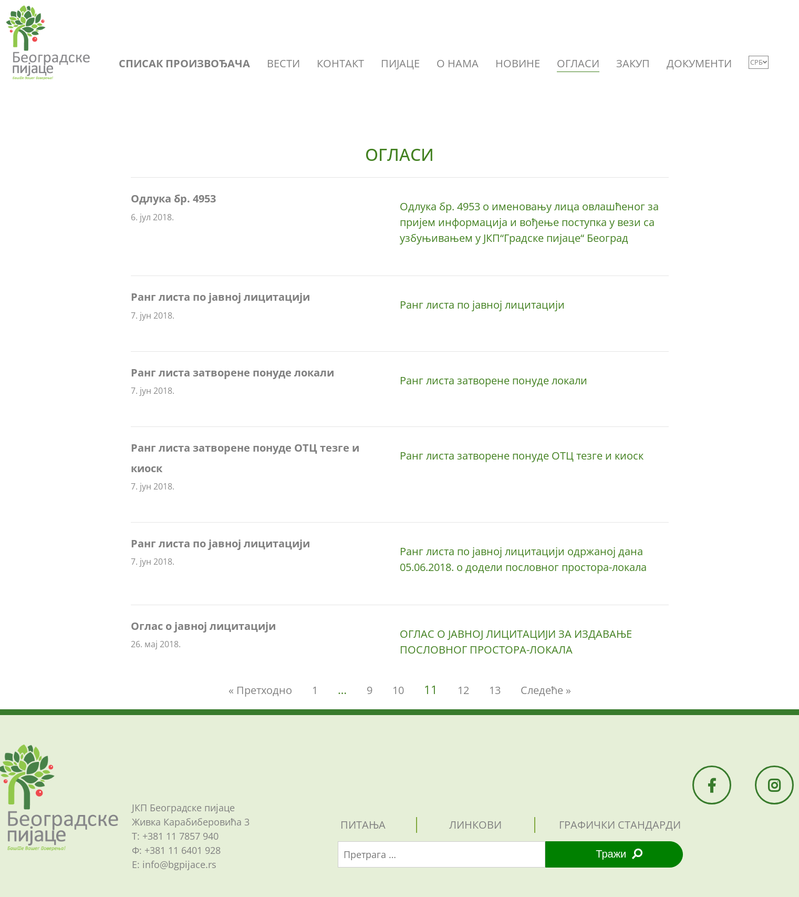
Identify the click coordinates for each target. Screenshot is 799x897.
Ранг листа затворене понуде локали (232, 372)
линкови (475, 825)
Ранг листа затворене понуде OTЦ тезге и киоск (522, 456)
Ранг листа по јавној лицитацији (220, 297)
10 (398, 690)
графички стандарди (620, 825)
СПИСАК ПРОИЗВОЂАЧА (184, 63)
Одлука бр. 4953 (173, 198)
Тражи (619, 854)
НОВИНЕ (517, 63)
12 (463, 690)
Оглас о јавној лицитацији (203, 626)
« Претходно (260, 690)
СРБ (758, 62)
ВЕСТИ (283, 63)
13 (495, 690)
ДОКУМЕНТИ (699, 63)
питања (363, 825)
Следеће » (546, 690)
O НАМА (458, 63)
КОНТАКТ (340, 63)
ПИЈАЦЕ (400, 63)
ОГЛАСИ (578, 63)
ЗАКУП (633, 63)
